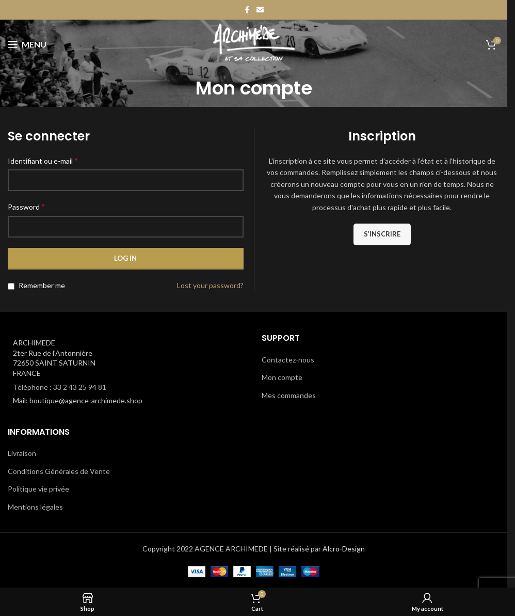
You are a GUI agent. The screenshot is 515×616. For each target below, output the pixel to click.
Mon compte (282, 377)
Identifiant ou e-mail (43, 160)
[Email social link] (260, 10)
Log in (125, 258)
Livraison (22, 453)
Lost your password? (210, 285)
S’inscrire (382, 234)
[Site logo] (254, 43)
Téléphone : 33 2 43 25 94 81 (59, 387)
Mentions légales (35, 506)
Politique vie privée (38, 488)
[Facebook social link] (247, 10)
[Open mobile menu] (27, 44)
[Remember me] (11, 286)
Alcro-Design (344, 548)
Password (26, 206)
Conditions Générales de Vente (59, 471)
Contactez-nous (288, 359)
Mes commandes (289, 395)
